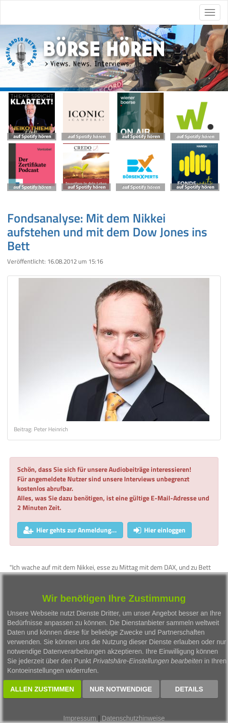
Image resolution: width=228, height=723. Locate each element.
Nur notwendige (121, 689)
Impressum (79, 718)
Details (189, 689)
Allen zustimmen (42, 689)
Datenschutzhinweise (133, 718)
